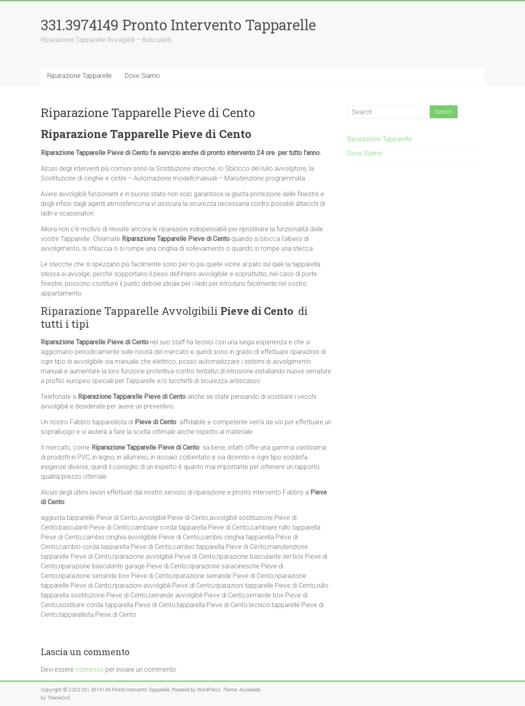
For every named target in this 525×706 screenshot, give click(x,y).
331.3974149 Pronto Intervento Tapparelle (178, 24)
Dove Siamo (142, 76)
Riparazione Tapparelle (79, 76)
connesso (89, 669)
